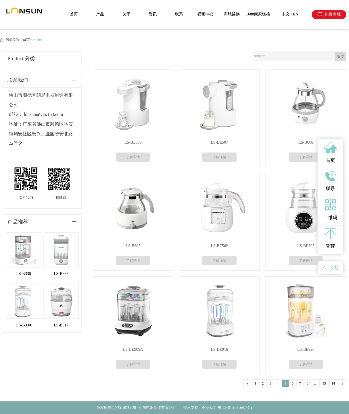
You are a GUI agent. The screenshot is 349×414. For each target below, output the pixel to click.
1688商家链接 (258, 14)
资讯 (153, 14)
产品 (100, 14)
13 (324, 383)
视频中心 (205, 14)
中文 (286, 14)
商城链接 (232, 14)
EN (295, 14)
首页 (74, 14)
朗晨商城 (333, 14)
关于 (126, 14)
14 (333, 383)
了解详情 (133, 157)
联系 (179, 14)
